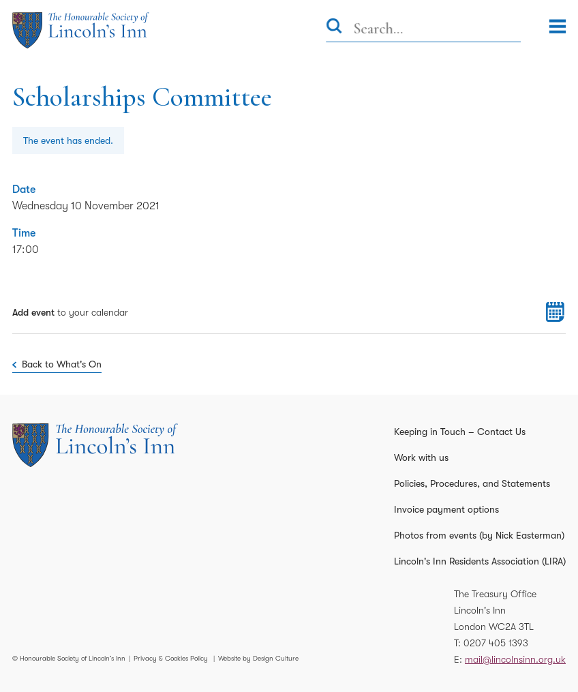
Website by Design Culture (258, 658)
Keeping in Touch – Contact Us (460, 431)
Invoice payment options (446, 509)
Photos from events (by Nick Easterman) (479, 535)
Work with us (421, 457)
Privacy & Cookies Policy (171, 658)
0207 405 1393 (495, 642)
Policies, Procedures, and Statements (472, 483)
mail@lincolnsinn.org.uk (515, 659)
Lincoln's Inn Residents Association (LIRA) (480, 561)
